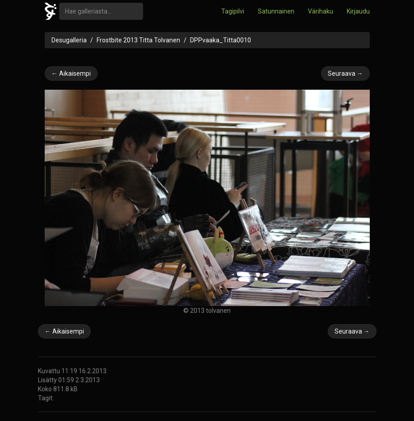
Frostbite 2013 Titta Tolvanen (138, 40)
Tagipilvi (232, 11)
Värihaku (320, 11)
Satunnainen (276, 11)
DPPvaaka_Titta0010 (220, 40)
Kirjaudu (358, 11)
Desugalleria (69, 40)
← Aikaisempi (71, 73)
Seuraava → (345, 73)
